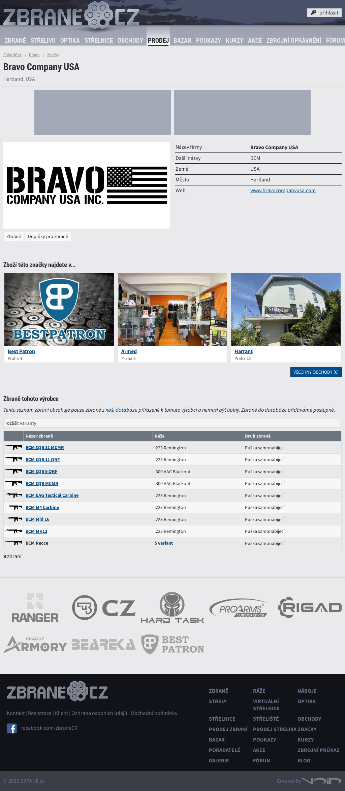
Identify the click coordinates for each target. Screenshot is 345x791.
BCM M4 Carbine (42, 507)
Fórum (262, 760)
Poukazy (208, 40)
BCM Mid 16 (37, 519)
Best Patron (21, 351)
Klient (61, 713)
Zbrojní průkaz (318, 750)
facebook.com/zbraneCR (49, 727)
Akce (255, 40)
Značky (53, 55)
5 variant (164, 543)
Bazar (182, 40)
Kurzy (234, 40)
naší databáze (121, 409)
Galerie (219, 760)
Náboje (307, 690)
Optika (70, 40)
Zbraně (15, 40)
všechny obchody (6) (316, 372)
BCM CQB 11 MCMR (45, 447)
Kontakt (16, 713)
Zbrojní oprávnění (293, 40)
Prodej (158, 40)
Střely (217, 701)
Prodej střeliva (274, 729)
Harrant (243, 351)
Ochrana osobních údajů (99, 713)
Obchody (130, 40)
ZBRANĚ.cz (12, 55)
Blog (303, 760)
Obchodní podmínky (154, 713)
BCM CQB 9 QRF (41, 471)
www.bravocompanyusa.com (283, 190)
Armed (129, 351)
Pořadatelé (224, 750)
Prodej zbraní (228, 729)
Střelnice (99, 40)
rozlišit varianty (20, 423)
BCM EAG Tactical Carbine (52, 495)
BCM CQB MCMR (42, 483)
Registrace (40, 713)
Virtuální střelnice (266, 705)
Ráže (259, 690)
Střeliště (266, 718)
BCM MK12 (36, 531)
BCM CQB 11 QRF (43, 459)
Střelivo (43, 40)
